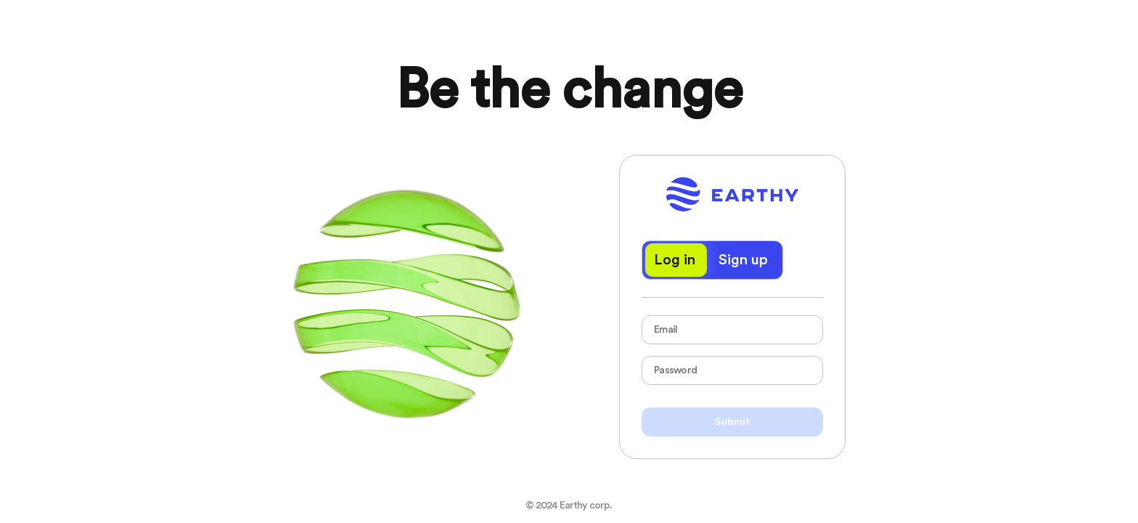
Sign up (743, 260)
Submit (732, 422)
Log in (674, 260)
